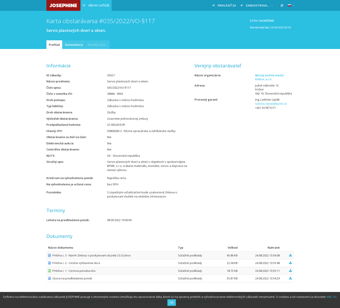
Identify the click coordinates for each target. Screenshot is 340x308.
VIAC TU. (331, 297)
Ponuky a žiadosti (99, 45)
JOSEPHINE (63, 5)
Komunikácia (74, 45)
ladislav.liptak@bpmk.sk (271, 104)
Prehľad (54, 45)
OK (171, 302)
